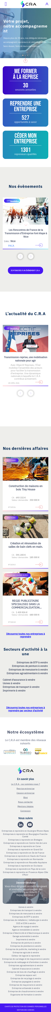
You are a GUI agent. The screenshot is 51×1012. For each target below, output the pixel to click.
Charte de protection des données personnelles (26, 1006)
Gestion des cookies (25, 1010)
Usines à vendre (12, 683)
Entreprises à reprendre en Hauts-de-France (26, 856)
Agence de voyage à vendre (26, 926)
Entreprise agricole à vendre (26, 952)
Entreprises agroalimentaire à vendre (27, 673)
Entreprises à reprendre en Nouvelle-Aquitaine (25, 862)
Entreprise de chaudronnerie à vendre (26, 991)
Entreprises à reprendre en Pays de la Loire (26, 869)
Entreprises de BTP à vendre (32, 662)
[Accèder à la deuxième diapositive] (25, 201)
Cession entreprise (25, 792)
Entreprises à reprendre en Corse (25, 846)
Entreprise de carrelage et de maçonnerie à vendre (25, 959)
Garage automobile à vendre (26, 936)
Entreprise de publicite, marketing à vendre (26, 949)
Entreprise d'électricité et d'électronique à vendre (26, 933)
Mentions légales (26, 806)
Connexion (25, 810)
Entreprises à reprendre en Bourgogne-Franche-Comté (25, 835)
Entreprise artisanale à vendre (26, 988)
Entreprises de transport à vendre (21, 686)
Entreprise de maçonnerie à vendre (26, 985)
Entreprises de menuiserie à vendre (28, 669)
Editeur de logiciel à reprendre (26, 955)
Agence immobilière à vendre (26, 929)
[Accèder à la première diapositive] (14, 201)
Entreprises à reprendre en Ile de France (25, 852)
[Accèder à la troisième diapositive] (36, 201)
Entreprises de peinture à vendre (30, 666)
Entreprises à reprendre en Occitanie (25, 865)
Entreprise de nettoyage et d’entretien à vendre (26, 962)
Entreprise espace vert (26, 975)
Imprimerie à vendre (14, 690)
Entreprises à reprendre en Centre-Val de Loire (25, 843)
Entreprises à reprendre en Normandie (25, 859)
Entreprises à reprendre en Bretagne (25, 839)
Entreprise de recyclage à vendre (26, 978)
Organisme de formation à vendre (25, 994)
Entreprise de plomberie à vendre (25, 946)
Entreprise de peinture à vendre (26, 942)
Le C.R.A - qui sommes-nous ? (25, 784)
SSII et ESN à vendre (26, 923)
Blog (25, 797)
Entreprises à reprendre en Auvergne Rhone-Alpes (25, 831)
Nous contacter (25, 801)
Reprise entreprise (25, 788)
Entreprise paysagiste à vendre (26, 981)
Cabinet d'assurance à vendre (19, 679)
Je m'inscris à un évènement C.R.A (25, 270)
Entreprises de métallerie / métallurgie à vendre (26, 920)
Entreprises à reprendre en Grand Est (25, 849)
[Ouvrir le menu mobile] (3, 4)
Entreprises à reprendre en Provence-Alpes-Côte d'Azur (25, 873)
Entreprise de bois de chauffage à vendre (26, 972)
